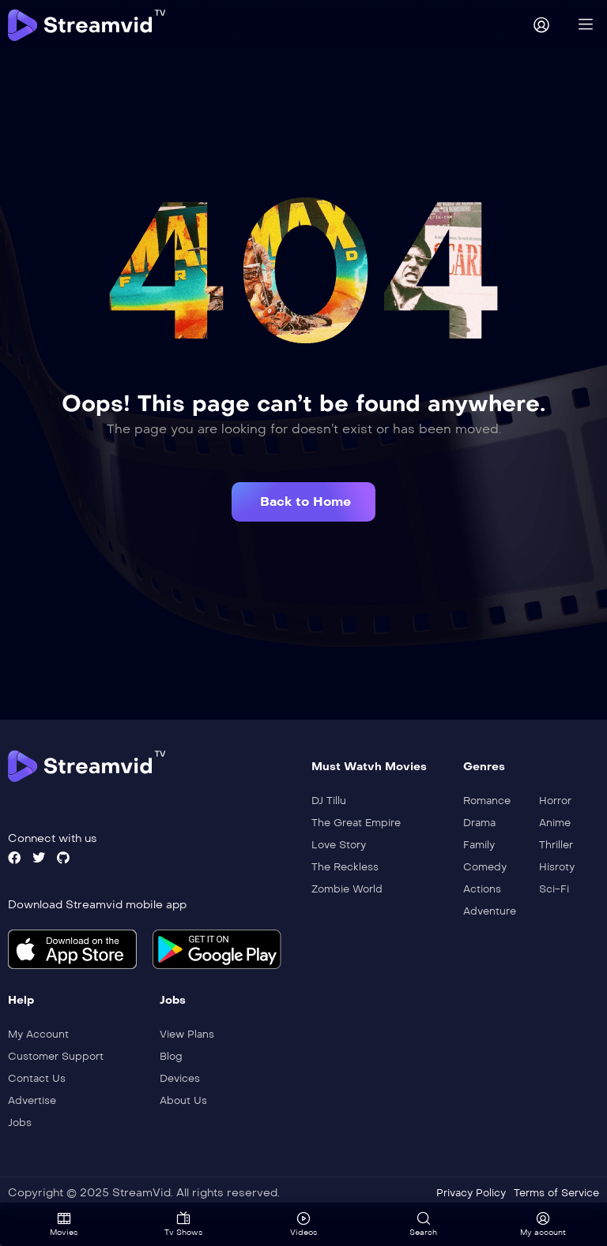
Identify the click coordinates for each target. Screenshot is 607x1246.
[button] (303, 502)
